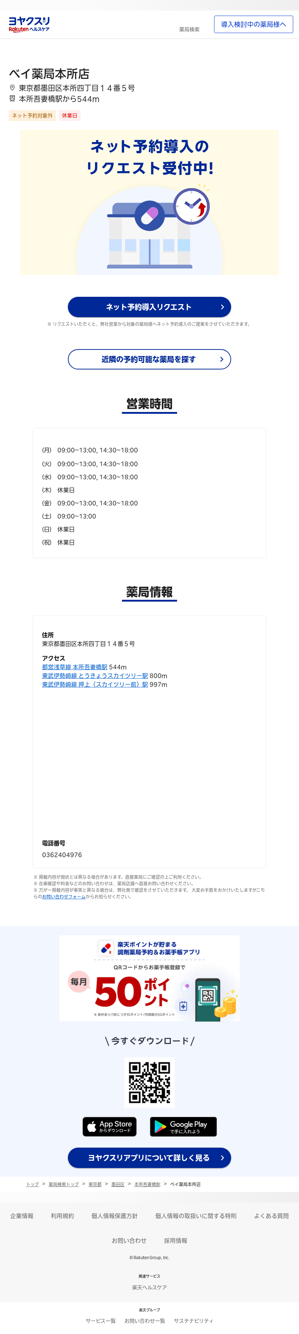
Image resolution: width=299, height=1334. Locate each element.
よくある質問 (271, 1216)
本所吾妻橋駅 (147, 1184)
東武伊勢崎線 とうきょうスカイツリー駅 (95, 676)
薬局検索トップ (64, 1184)
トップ (32, 1184)
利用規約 (62, 1216)
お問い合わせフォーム (64, 896)
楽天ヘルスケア (149, 1287)
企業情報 (21, 1216)
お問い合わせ (129, 1241)
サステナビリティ (194, 1320)
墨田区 (117, 1184)
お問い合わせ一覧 (144, 1320)
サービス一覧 (101, 1320)
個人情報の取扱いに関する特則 (196, 1216)
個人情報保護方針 (114, 1216)
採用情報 (175, 1241)
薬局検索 (189, 29)
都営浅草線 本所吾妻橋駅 (74, 667)
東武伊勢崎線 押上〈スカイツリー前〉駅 (95, 684)
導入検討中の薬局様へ (253, 24)
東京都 (95, 1184)
